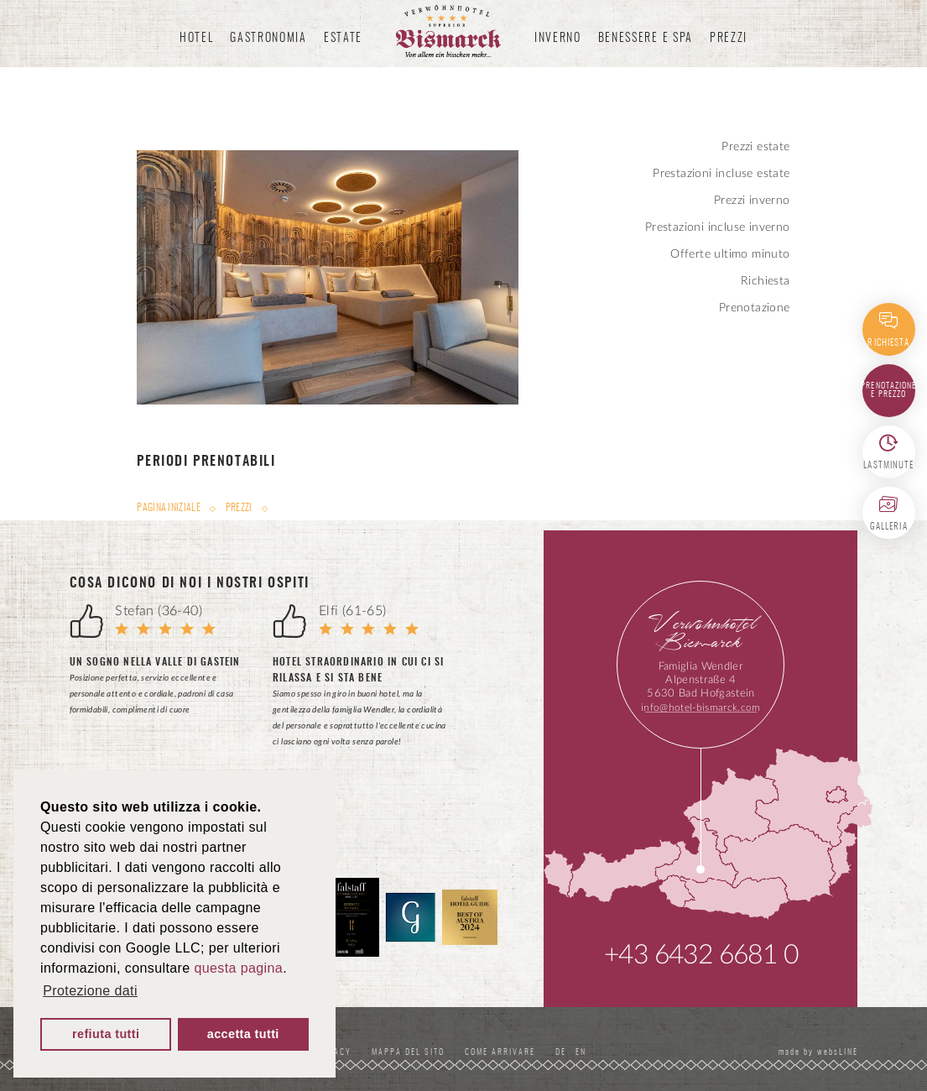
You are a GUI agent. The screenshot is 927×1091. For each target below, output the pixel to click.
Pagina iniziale (169, 508)
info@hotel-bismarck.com (700, 707)
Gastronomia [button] (268, 38)
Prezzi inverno (752, 200)
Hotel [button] (196, 38)
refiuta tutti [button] (105, 1034)
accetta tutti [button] (243, 1034)
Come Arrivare (500, 1052)
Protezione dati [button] (90, 991)
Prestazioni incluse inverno (717, 227)
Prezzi (239, 508)
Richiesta (765, 281)
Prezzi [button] (728, 38)
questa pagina (238, 968)
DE (563, 1052)
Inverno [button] (557, 38)
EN (580, 1052)
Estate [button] (343, 38)
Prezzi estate (755, 147)
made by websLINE (816, 1052)
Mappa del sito (408, 1052)
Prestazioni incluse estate (721, 174)
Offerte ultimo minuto (729, 254)
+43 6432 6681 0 (701, 955)
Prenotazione (754, 308)
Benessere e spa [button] (645, 38)
